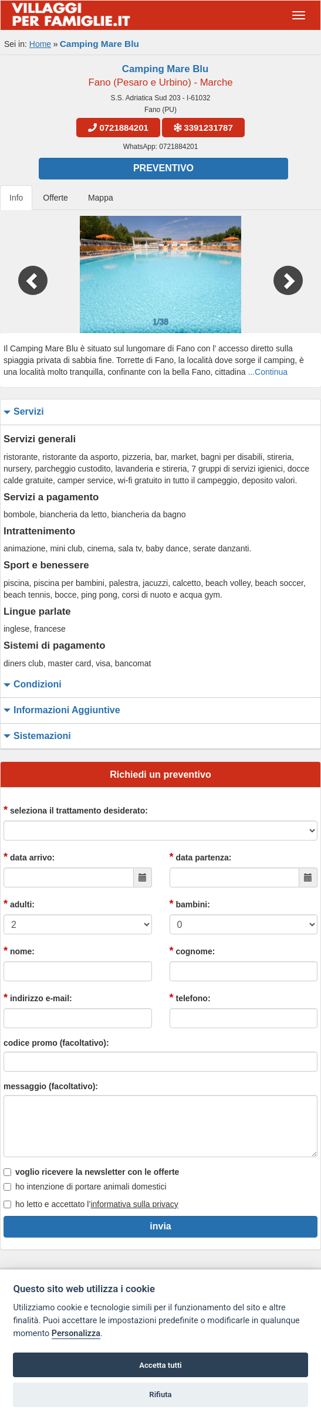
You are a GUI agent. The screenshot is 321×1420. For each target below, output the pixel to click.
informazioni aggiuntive (60, 710)
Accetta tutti (160, 1365)
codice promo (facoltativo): (56, 1043)
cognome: (192, 951)
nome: (19, 951)
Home (40, 44)
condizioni (31, 685)
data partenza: (201, 857)
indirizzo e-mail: (38, 998)
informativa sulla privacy (134, 1204)
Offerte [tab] (55, 197)
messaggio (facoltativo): (51, 1086)
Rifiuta (160, 1394)
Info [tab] (16, 197)
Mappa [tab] (100, 197)
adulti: (19, 904)
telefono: (190, 998)
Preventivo (163, 168)
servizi (22, 412)
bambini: (190, 904)
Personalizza (76, 1333)
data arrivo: (29, 857)
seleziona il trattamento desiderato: (76, 810)
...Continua (268, 372)
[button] (24, 274)
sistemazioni (36, 736)
